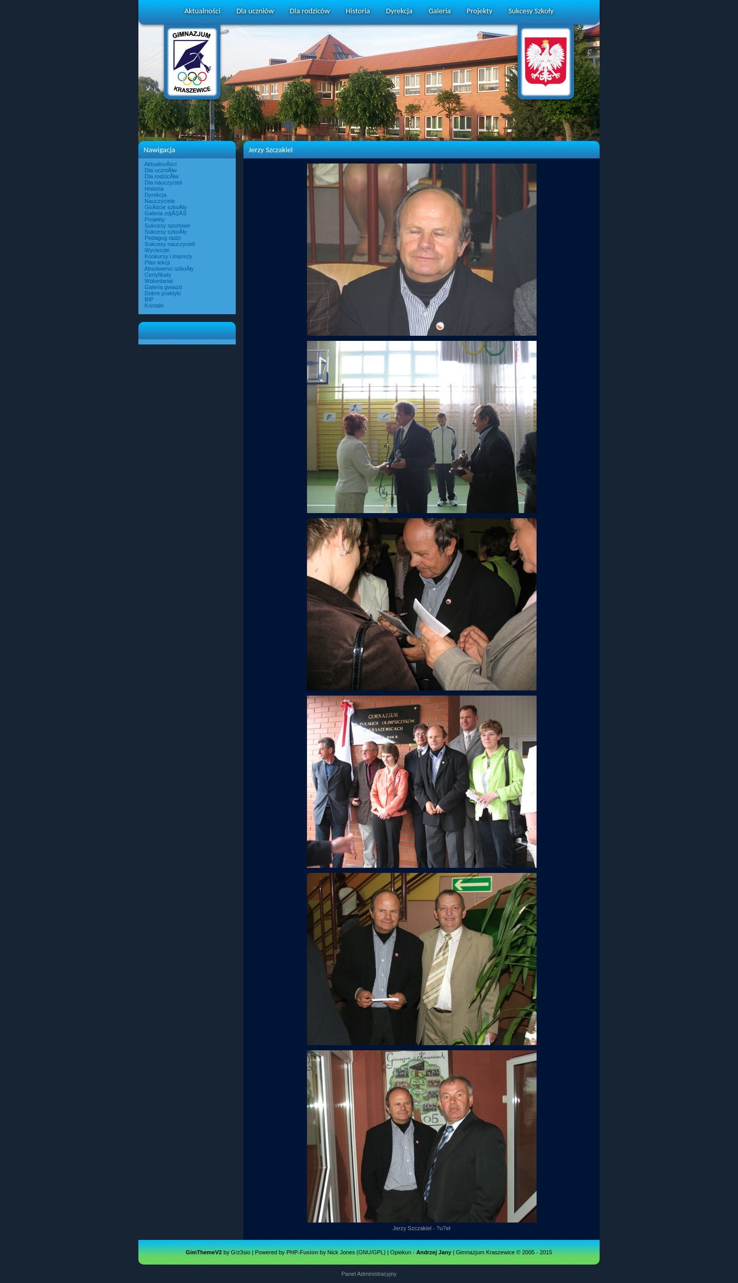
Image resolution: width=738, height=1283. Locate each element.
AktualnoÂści (160, 164)
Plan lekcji (157, 262)
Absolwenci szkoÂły (169, 269)
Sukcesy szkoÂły (166, 232)
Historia (358, 10)
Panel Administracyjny (369, 1274)
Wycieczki (157, 250)
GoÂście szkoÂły (166, 207)
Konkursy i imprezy (168, 256)
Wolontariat (159, 281)
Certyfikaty (158, 275)
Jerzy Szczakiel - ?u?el (421, 1228)
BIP (149, 299)
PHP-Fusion (302, 1252)
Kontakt (154, 305)
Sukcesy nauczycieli (170, 244)
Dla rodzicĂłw (162, 176)
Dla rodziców (310, 10)
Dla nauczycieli (163, 182)
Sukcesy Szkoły (531, 10)
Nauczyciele (160, 201)
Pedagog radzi (163, 238)
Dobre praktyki (163, 293)
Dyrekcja (399, 10)
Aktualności (202, 10)
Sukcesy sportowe (167, 225)
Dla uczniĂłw (161, 170)
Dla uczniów (255, 10)
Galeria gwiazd (163, 287)
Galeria (439, 10)
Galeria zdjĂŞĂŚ (166, 213)
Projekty (480, 10)
